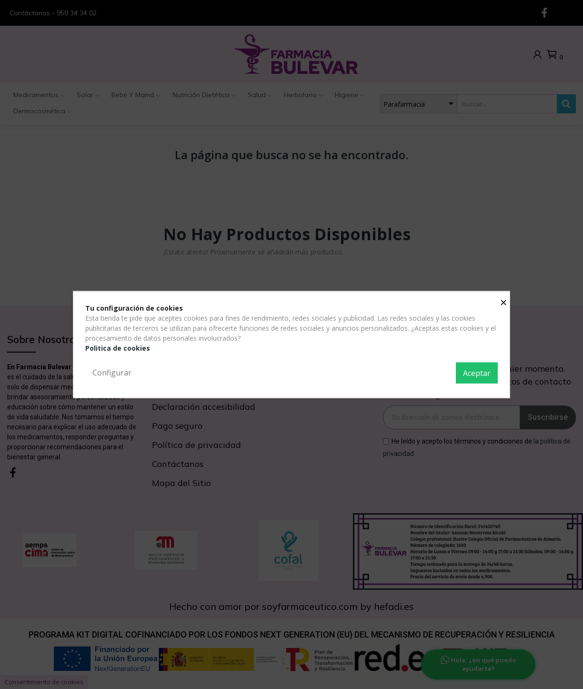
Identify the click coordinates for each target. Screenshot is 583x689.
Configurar (111, 372)
